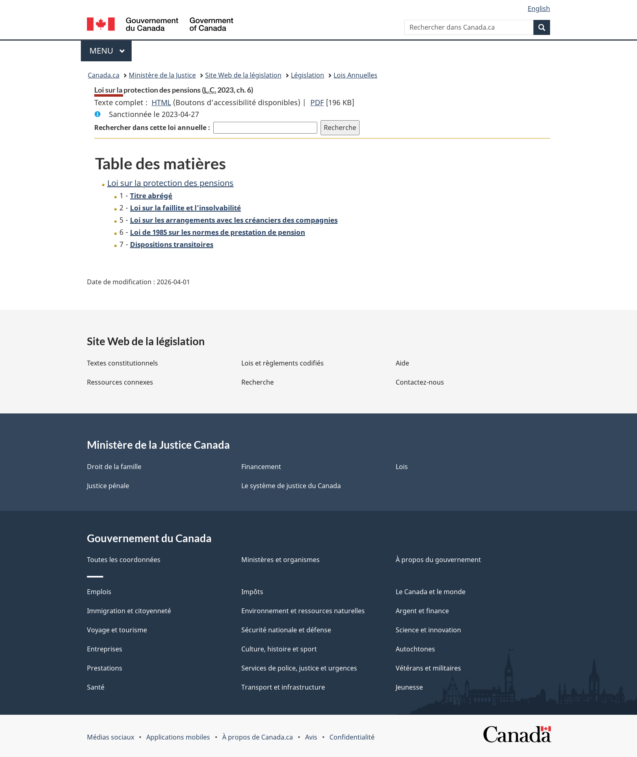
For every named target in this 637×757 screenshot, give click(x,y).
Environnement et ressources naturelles (303, 610)
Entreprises (104, 649)
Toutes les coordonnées (123, 559)
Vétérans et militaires (428, 668)
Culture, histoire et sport (279, 649)
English (539, 8)
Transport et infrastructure (283, 687)
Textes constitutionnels (122, 363)
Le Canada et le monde (431, 591)
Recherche (257, 382)
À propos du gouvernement (438, 559)
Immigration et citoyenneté (129, 610)
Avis (311, 737)
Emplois (99, 591)
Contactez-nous (420, 382)
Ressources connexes (120, 382)
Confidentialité (352, 737)
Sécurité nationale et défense (286, 629)
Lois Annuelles (355, 75)
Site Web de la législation (243, 75)
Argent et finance (422, 610)
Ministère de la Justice (162, 75)
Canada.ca (103, 75)
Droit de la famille (114, 466)
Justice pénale (108, 485)
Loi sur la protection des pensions (170, 182)
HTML (161, 102)
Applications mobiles (178, 737)
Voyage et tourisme (117, 629)
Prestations (104, 668)
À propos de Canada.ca (257, 737)
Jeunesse (409, 687)
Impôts (252, 591)
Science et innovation (428, 629)
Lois (402, 466)
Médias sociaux (110, 737)
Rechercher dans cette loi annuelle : (152, 127)
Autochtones (415, 649)
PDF (317, 102)
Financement (261, 466)
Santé (95, 687)
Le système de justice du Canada (291, 485)
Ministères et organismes (280, 559)
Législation (307, 75)
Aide (402, 363)
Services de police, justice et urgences (299, 668)
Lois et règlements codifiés (282, 363)
